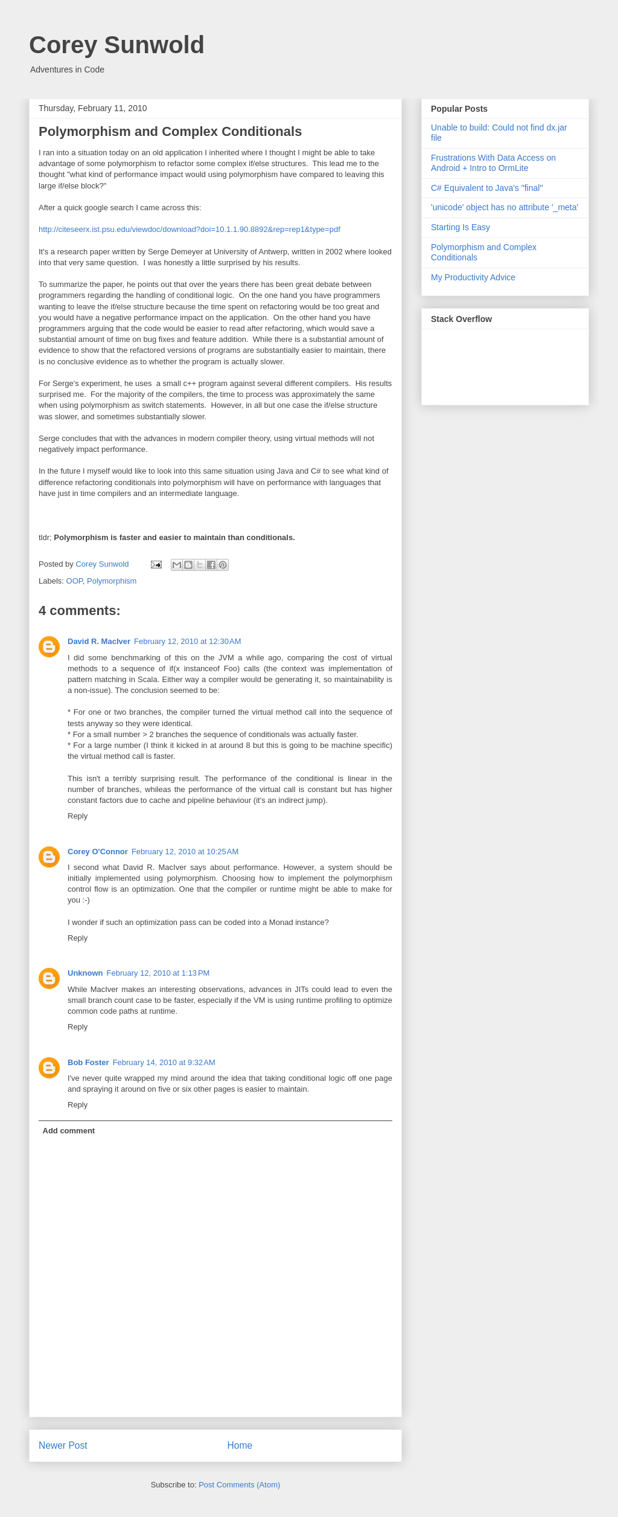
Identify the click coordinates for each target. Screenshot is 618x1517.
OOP (74, 580)
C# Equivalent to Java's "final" (487, 188)
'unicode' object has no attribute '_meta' (504, 207)
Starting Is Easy (460, 227)
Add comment (69, 1130)
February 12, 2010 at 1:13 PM (158, 973)
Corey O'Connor (98, 851)
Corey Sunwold (117, 44)
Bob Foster (88, 1062)
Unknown (85, 973)
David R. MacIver (99, 641)
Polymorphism (111, 580)
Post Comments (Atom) (239, 1484)
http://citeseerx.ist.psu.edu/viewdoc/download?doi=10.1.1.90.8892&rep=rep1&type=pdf (189, 229)
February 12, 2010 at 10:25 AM (185, 851)
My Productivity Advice (473, 277)
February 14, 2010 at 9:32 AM (164, 1062)
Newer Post (63, 1445)
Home (240, 1445)
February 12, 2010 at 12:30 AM (187, 641)
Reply (78, 815)
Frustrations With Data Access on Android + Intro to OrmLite (493, 163)
